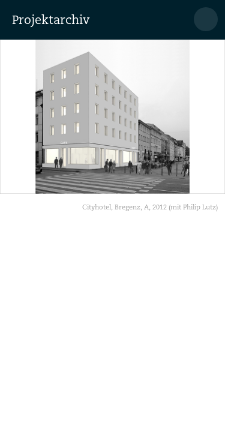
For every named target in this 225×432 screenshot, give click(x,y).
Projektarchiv (50, 20)
